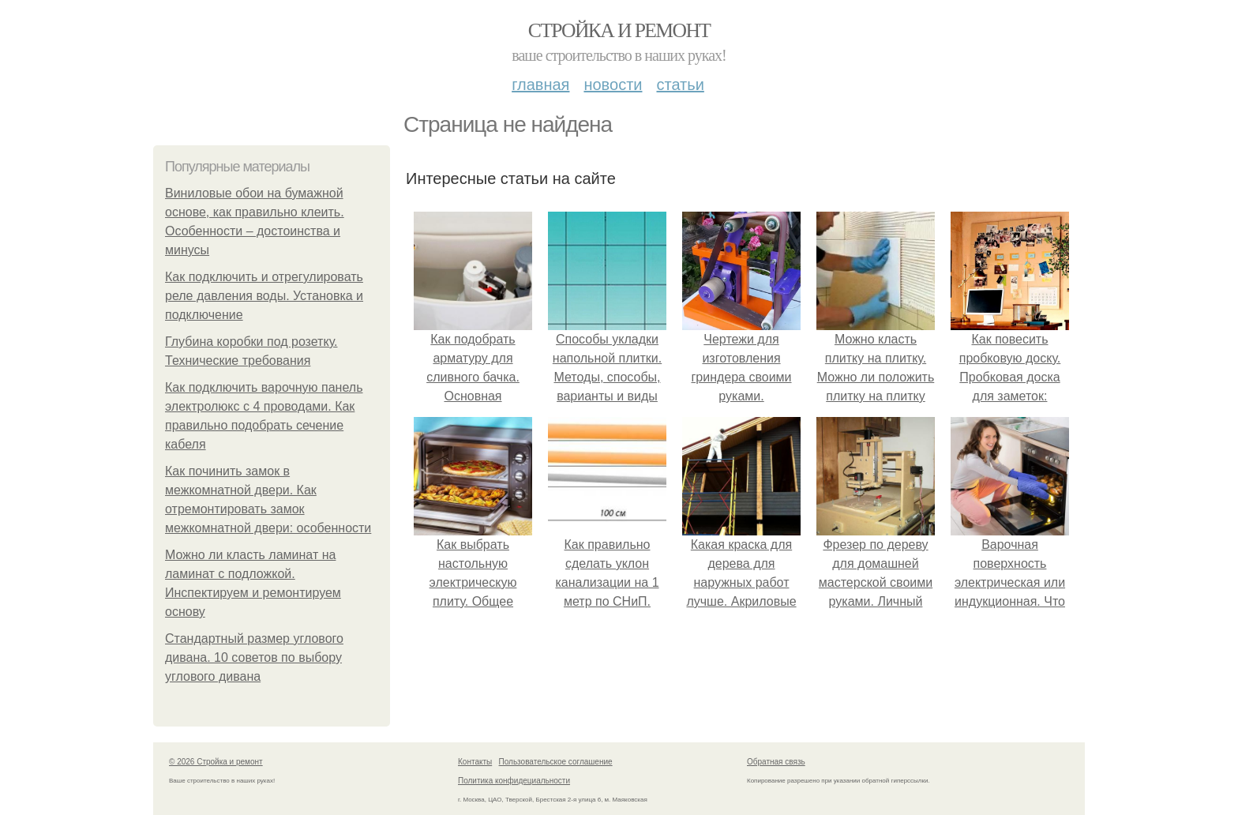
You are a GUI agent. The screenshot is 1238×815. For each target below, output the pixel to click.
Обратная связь (776, 761)
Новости (612, 84)
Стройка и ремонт (619, 30)
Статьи (679, 84)
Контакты (475, 761)
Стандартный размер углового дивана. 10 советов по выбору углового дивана (254, 657)
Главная (540, 84)
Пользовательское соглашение (556, 761)
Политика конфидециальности (514, 780)
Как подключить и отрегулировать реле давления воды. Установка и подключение (264, 295)
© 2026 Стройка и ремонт (216, 761)
